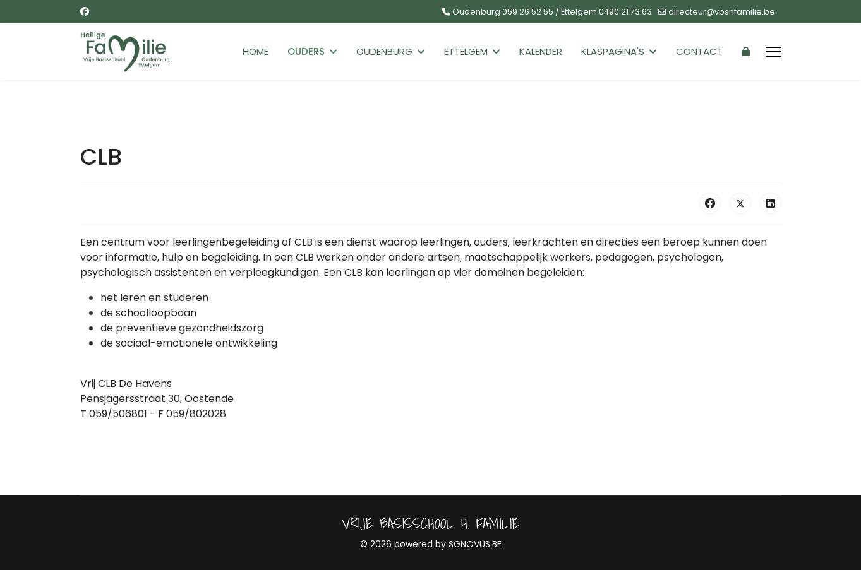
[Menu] (773, 51)
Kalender (540, 51)
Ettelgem (466, 51)
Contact (699, 51)
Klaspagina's (612, 51)
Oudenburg (384, 51)
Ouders (306, 51)
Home (255, 51)
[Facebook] (84, 11)
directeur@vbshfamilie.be (721, 11)
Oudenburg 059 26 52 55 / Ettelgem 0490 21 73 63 (552, 11)
